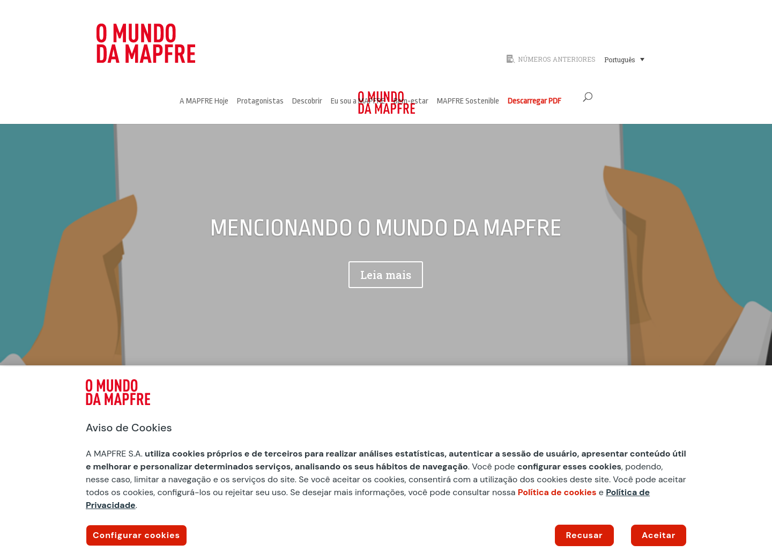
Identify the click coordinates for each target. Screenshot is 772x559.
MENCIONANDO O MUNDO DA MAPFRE (386, 228)
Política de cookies (557, 492)
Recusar (584, 535)
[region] (386, 462)
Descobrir (307, 102)
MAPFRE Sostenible (468, 102)
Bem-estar (411, 102)
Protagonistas (260, 102)
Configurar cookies (136, 535)
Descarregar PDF (534, 102)
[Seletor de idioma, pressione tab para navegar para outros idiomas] (624, 59)
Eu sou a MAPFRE (358, 102)
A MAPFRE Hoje (204, 102)
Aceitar (659, 535)
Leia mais (385, 275)
